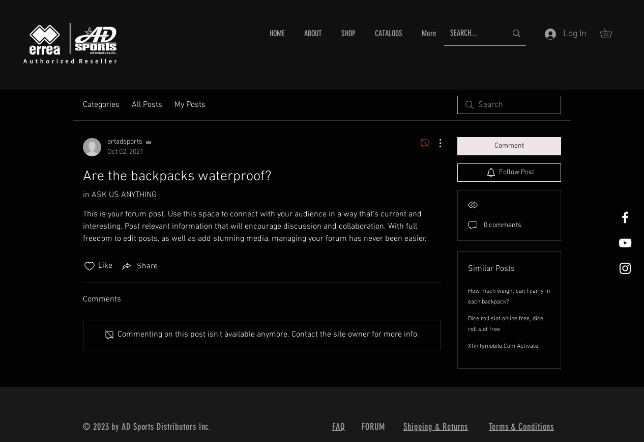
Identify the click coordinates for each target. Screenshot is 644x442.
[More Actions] (435, 143)
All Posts (147, 105)
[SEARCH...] (470, 33)
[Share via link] (139, 266)
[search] (509, 105)
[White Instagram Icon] (625, 268)
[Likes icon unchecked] (89, 266)
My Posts (190, 105)
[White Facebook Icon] (625, 217)
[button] (611, 33)
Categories (101, 105)
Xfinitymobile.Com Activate (503, 346)
